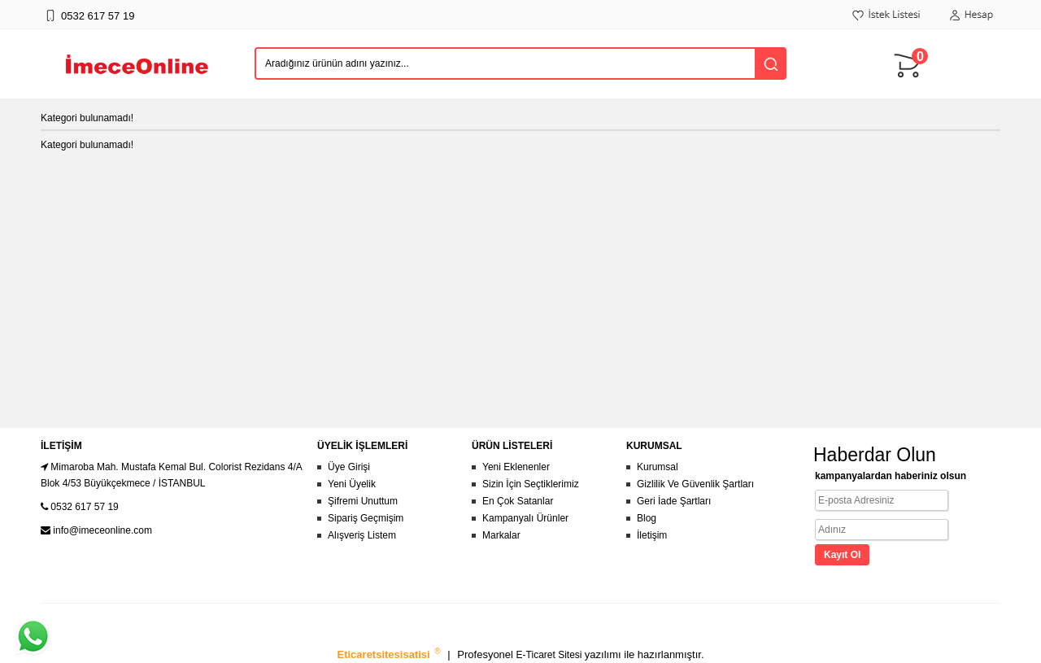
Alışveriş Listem (362, 535)
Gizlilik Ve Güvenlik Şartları (695, 484)
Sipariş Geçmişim (365, 518)
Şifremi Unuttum (363, 501)
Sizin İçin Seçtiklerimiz (530, 484)
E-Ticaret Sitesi (550, 655)
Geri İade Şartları (674, 501)
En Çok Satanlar (517, 501)
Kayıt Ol (842, 554)
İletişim (652, 535)
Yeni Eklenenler (516, 467)
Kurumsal (657, 467)
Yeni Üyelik (352, 484)
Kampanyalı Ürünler (525, 518)
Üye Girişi (349, 467)
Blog (646, 518)
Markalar (501, 535)
